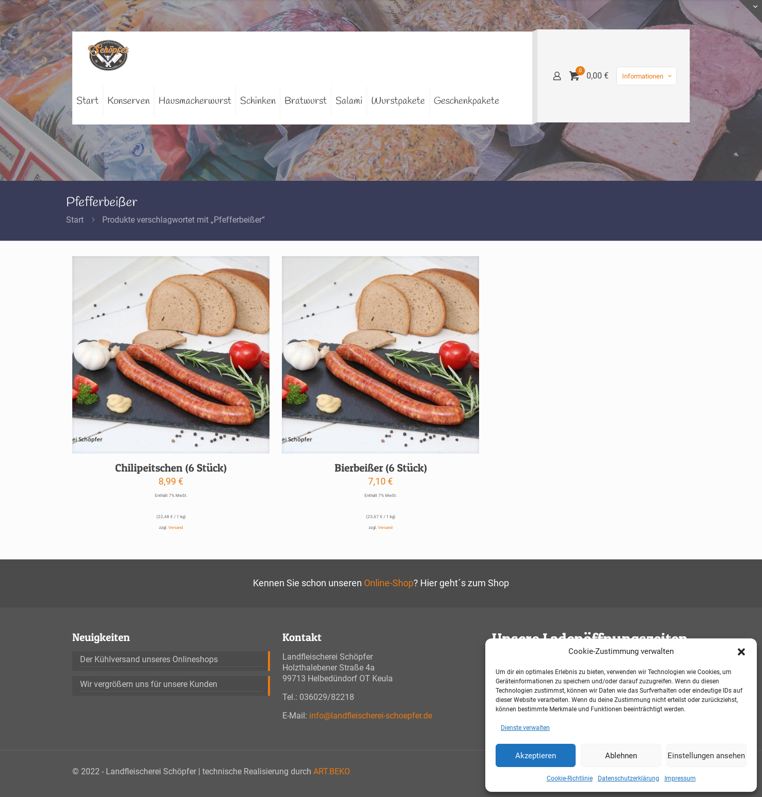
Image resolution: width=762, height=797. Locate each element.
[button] (741, 652)
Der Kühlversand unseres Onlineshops (149, 659)
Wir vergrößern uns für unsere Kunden (148, 684)
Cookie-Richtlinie (570, 778)
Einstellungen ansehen (706, 755)
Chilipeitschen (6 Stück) (171, 467)
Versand (175, 527)
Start (75, 220)
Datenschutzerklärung (628, 778)
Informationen (647, 76)
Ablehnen (621, 755)
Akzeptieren (535, 755)
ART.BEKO (331, 771)
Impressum (680, 778)
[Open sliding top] (750, 11)
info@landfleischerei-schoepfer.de (370, 716)
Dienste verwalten (525, 727)
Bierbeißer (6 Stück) (381, 467)
